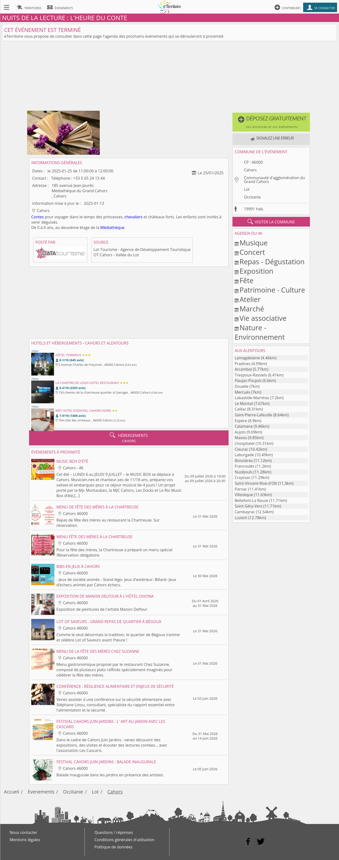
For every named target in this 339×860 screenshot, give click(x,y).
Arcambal (243, 369)
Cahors (250, 170)
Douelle (241, 386)
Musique (253, 242)
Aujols (240, 432)
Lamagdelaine (247, 357)
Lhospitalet (245, 443)
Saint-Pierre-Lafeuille (253, 415)
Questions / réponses (113, 832)
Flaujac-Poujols (248, 380)
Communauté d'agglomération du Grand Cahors (274, 179)
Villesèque (244, 494)
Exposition (256, 271)
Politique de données (113, 847)
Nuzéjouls (243, 472)
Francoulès (244, 466)
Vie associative (262, 318)
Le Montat (244, 403)
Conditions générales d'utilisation (124, 839)
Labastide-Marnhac (252, 397)
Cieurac (241, 449)
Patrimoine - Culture (272, 289)
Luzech (241, 517)
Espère (241, 420)
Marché (251, 308)
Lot (247, 189)
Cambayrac (245, 512)
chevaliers (133, 217)
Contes (37, 217)
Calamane (244, 426)
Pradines (242, 363)
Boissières (244, 460)
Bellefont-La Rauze (251, 500)
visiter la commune (271, 222)
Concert (252, 252)
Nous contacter (23, 832)
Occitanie (252, 197)
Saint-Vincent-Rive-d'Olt (256, 483)
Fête (246, 280)
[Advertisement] (169, 77)
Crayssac (242, 477)
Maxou (241, 437)
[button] (271, 122)
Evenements (41, 791)
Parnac (241, 489)
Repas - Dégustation (271, 261)
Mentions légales (25, 839)
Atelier (250, 299)
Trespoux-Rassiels (251, 375)
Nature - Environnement (260, 332)
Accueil (11, 791)
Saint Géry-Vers (248, 506)
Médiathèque (112, 227)
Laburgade (244, 454)
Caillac (240, 409)
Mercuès (242, 392)
